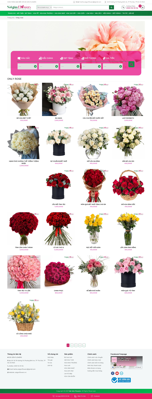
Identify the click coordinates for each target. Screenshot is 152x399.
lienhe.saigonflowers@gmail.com (90, 2)
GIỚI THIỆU (20, 13)
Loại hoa (89, 13)
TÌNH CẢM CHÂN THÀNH (24, 247)
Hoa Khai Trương (46, 13)
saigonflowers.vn (20, 372)
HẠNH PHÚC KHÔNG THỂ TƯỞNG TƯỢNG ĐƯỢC (24, 162)
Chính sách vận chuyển (95, 357)
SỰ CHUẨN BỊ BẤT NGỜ (58, 161)
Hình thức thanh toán (94, 365)
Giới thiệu (51, 357)
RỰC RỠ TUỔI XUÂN (93, 247)
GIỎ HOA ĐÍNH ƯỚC (128, 204)
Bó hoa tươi (68, 357)
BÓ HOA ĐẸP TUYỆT (24, 118)
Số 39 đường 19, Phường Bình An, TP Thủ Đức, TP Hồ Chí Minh (126, 2)
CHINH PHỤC (58, 291)
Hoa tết (36, 13)
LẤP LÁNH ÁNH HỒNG (128, 247)
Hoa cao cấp (70, 13)
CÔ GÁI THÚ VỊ (58, 247)
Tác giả (50, 360)
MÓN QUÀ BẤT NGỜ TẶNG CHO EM (93, 204)
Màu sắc (98, 13)
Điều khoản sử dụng (94, 368)
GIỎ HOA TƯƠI (69, 360)
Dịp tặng (28, 13)
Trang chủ (12, 13)
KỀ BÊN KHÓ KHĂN (93, 291)
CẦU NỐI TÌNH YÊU (58, 204)
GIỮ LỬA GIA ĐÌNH (93, 161)
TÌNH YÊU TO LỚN (23, 291)
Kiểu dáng (106, 13)
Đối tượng (116, 13)
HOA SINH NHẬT (69, 368)
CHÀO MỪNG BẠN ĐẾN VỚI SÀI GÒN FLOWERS (21, 2)
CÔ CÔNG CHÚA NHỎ (24, 334)
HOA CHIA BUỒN (69, 376)
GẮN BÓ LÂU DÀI (128, 161)
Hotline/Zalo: (129, 6)
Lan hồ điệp (68, 373)
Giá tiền (108, 58)
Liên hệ (131, 13)
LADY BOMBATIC (128, 118)
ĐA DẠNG (58, 118)
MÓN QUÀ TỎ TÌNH (128, 291)
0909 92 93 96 (18, 366)
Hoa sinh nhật (60, 13)
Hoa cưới (80, 13)
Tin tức (125, 13)
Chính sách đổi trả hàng (95, 363)
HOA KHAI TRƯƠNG (70, 363)
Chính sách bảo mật (94, 360)
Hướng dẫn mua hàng (94, 371)
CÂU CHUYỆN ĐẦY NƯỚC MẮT (93, 118)
